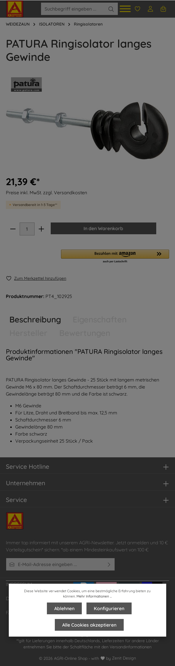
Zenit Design (124, 658)
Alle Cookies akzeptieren (89, 625)
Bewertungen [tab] (84, 333)
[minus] (13, 228)
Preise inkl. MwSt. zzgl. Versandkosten (46, 192)
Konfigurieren (109, 608)
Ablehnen (64, 608)
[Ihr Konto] (150, 9)
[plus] (41, 228)
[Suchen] (111, 8)
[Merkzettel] (137, 9)
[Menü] (125, 9)
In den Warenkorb (103, 228)
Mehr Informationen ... (94, 596)
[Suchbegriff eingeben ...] (73, 8)
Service (16, 499)
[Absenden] (109, 564)
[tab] (35, 319)
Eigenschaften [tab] (100, 319)
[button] (115, 257)
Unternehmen (25, 483)
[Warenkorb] (163, 9)
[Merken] (36, 278)
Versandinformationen (131, 647)
